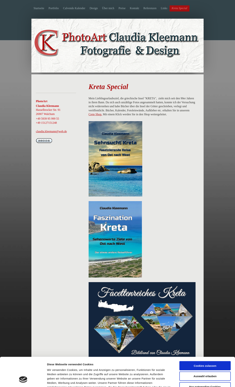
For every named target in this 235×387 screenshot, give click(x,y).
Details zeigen (191, 379)
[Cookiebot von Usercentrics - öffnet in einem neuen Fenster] (23, 380)
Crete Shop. (95, 114)
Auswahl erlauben (205, 350)
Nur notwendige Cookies (205, 360)
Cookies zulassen (205, 339)
